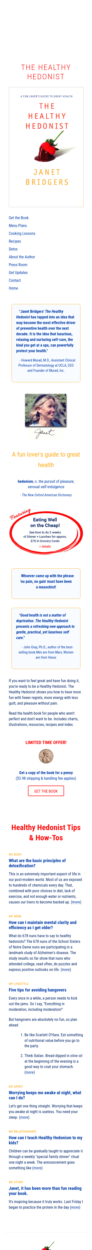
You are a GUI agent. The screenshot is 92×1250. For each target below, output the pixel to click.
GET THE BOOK (46, 791)
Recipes (15, 241)
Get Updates (18, 272)
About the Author (22, 257)
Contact (15, 280)
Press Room (18, 264)
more (76, 902)
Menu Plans (18, 225)
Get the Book (19, 217)
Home (13, 288)
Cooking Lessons (22, 233)
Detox (13, 249)
